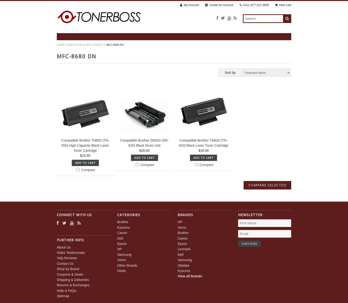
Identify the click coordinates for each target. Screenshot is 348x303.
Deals (121, 271)
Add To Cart (85, 163)
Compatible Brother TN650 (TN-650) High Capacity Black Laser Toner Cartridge (85, 145)
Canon (122, 233)
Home (61, 44)
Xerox (121, 260)
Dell (120, 238)
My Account (189, 5)
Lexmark (184, 249)
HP (119, 249)
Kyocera (123, 227)
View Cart (283, 5)
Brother (75, 44)
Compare (85, 170)
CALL (254, 5)
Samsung (124, 255)
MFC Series (94, 44)
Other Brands (127, 265)
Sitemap (63, 296)
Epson (122, 244)
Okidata (183, 265)
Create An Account (219, 5)
